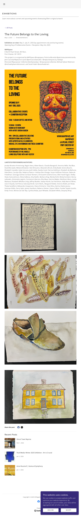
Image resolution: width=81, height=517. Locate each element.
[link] (9, 28)
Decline (51, 512)
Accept (68, 512)
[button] (4, 4)
